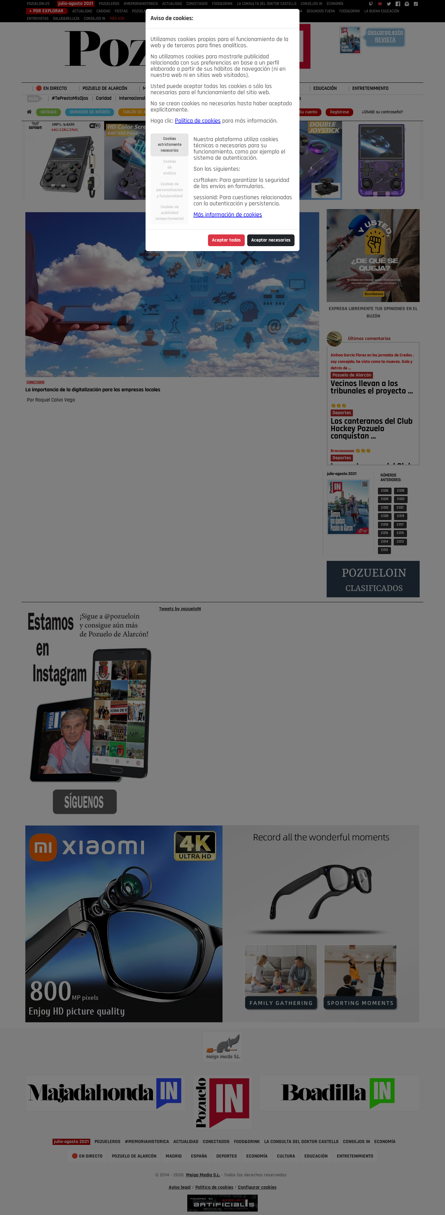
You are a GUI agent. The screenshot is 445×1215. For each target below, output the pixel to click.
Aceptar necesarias (270, 240)
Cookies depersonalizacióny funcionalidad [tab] (169, 190)
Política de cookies (198, 121)
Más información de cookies (227, 215)
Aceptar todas (226, 240)
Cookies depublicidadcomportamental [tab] (169, 213)
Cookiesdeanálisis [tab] (169, 167)
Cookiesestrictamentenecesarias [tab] (169, 145)
